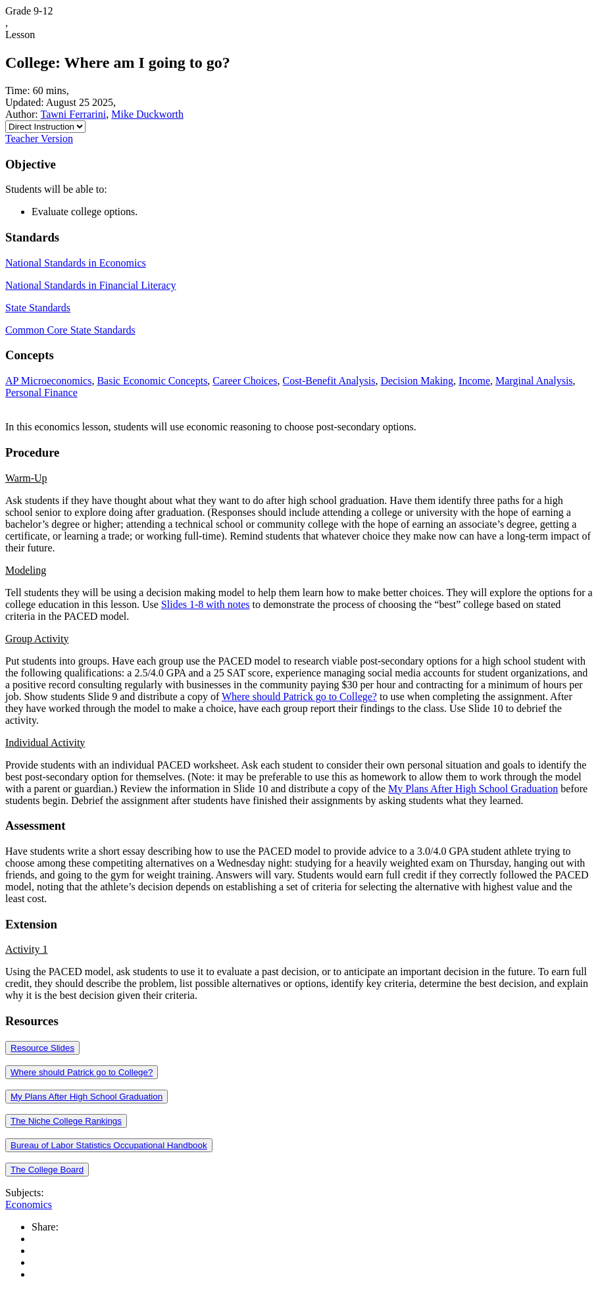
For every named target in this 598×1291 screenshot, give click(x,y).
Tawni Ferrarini (73, 114)
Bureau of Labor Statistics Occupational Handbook (109, 1145)
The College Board (47, 1170)
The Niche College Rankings (66, 1121)
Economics (28, 1204)
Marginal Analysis (533, 380)
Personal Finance (41, 392)
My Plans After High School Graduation (473, 788)
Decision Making (416, 380)
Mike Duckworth (147, 114)
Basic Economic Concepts (152, 380)
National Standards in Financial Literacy (90, 285)
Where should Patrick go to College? (299, 696)
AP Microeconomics (48, 380)
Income (474, 380)
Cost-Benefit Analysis (329, 380)
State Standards (37, 307)
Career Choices (244, 380)
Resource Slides (42, 1048)
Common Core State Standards (70, 330)
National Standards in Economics (75, 262)
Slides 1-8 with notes (205, 604)
